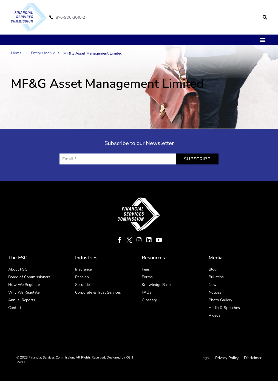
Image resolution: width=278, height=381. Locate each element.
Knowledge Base (156, 284)
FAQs (146, 292)
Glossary (149, 300)
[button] (265, 17)
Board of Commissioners (29, 277)
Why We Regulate (23, 292)
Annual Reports (21, 300)
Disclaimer (253, 357)
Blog (213, 269)
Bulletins (216, 277)
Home (19, 53)
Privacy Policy (227, 357)
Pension (82, 277)
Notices (215, 292)
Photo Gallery (220, 300)
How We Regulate (24, 284)
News (214, 284)
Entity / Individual (46, 53)
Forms (147, 277)
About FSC (17, 269)
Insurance (83, 269)
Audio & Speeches (224, 307)
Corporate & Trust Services (98, 292)
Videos (214, 315)
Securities (83, 284)
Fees (146, 269)
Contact (14, 307)
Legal (205, 357)
